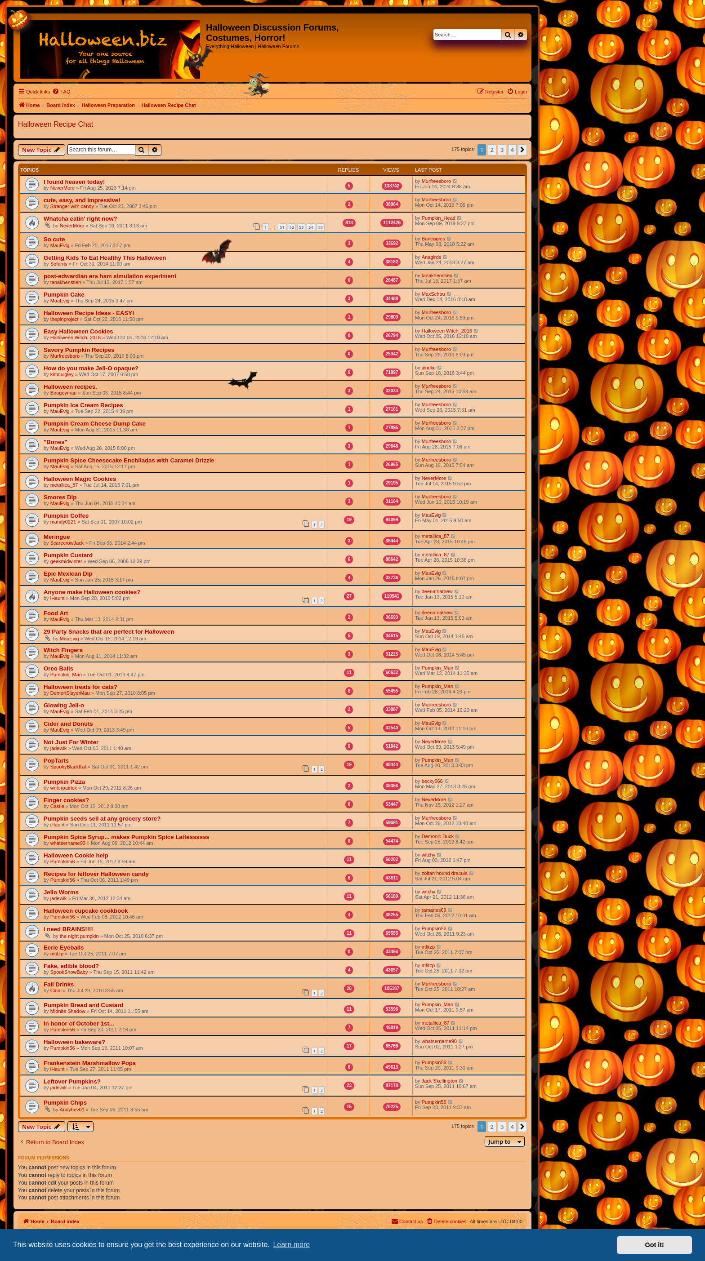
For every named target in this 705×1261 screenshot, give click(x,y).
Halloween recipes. (70, 386)
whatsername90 (67, 843)
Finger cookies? (66, 800)
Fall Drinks (59, 984)
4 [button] (512, 150)
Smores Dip (60, 497)
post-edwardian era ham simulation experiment (110, 276)
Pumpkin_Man (66, 674)
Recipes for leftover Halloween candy (96, 873)
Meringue (57, 536)
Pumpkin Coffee (66, 515)
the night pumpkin (79, 936)
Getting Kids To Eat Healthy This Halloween (105, 257)
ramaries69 (434, 910)
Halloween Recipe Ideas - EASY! (89, 313)
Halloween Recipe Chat (55, 124)
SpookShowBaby (69, 972)
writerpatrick (63, 787)
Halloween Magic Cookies (80, 478)
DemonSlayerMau (70, 693)
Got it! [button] (654, 1244)
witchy (429, 854)
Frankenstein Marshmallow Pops (90, 1063)
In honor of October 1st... (79, 1023)
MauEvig (60, 245)
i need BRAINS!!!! (68, 929)
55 (320, 227)
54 (310, 227)
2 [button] (492, 150)
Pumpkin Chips (65, 1102)
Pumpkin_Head (438, 218)
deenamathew (437, 591)
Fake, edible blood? (71, 966)
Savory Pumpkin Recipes (79, 349)
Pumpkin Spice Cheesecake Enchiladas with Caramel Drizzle (129, 460)
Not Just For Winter (71, 742)
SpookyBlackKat (68, 766)
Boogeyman (63, 392)
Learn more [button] (291, 1244)
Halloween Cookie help (76, 855)
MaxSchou (433, 294)
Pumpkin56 (62, 861)
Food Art (56, 613)
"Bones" (55, 442)
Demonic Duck (438, 836)
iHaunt (57, 598)
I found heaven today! (74, 181)
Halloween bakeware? (74, 1042)
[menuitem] (61, 91)
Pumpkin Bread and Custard (83, 1005)
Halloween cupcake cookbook (86, 910)
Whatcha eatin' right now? (80, 218)
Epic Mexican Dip (68, 573)
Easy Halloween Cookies (78, 331)
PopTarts (56, 760)
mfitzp (56, 953)
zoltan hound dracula (445, 873)
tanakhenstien (65, 282)
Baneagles (433, 238)
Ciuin (56, 990)
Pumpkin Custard (68, 555)
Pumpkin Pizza (64, 781)
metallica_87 (64, 485)
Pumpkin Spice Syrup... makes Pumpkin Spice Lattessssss (127, 837)
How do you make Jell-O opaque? (91, 368)
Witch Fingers (63, 650)
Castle (57, 806)
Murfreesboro (436, 181)
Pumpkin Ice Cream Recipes (83, 405)
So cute (54, 239)
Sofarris (58, 263)
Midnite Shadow (67, 1011)
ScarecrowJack (67, 543)
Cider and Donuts (68, 723)
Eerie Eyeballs (64, 947)
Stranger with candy (72, 206)
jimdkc (429, 367)
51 (282, 227)
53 (301, 227)
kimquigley (62, 374)
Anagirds (431, 257)
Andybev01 (72, 1109)
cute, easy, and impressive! (82, 200)
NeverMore (62, 188)
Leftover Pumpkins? (72, 1081)
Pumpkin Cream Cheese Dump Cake (95, 423)
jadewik (58, 748)
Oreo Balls (58, 668)
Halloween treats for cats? (80, 687)
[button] (522, 149)
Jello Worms (61, 892)
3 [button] (502, 150)
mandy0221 (63, 521)
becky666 (432, 781)
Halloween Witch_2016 (75, 337)
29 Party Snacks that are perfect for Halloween (109, 631)
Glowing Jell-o (64, 705)
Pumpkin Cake (64, 294)
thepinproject (64, 319)
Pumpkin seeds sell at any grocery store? (102, 818)
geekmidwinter (66, 561)
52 (292, 227)
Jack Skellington (440, 1080)
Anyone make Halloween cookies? (92, 592)
